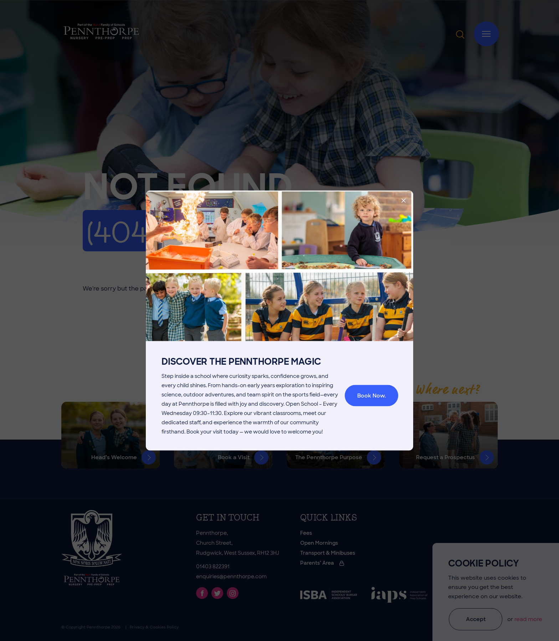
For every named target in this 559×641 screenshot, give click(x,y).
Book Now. (371, 395)
